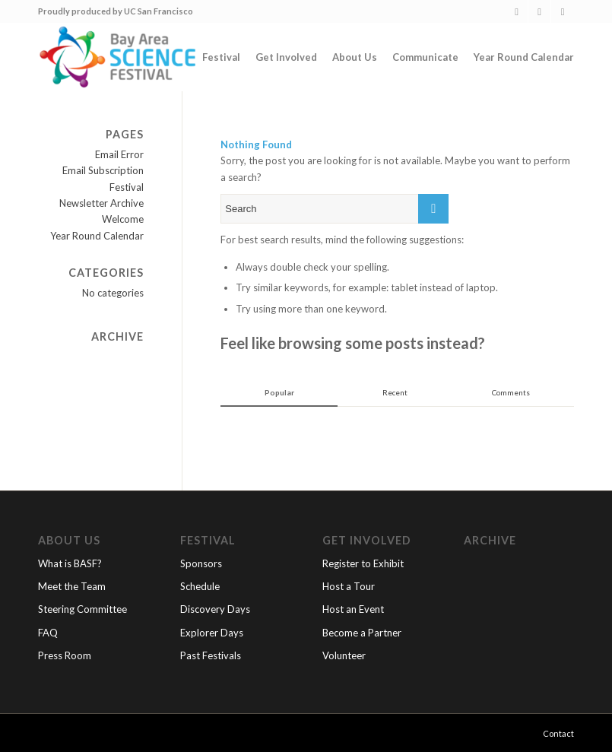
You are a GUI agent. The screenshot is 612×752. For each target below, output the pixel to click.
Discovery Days (215, 609)
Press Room (64, 655)
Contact (558, 733)
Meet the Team (72, 586)
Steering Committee (82, 609)
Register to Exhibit (363, 563)
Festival (126, 187)
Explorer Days (211, 633)
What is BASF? (70, 563)
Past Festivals (210, 655)
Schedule (200, 586)
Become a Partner (361, 633)
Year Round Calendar (97, 236)
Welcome (123, 219)
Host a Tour (348, 586)
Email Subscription (103, 170)
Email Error (119, 154)
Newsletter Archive (101, 203)
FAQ (48, 633)
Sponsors (201, 563)
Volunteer (344, 655)
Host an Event (353, 609)
